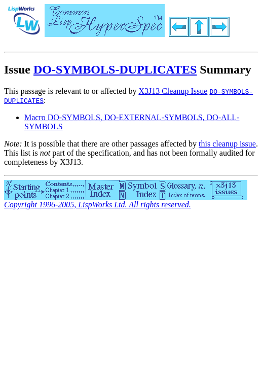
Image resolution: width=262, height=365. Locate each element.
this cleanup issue (227, 143)
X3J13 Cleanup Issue (172, 91)
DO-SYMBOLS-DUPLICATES (115, 69)
